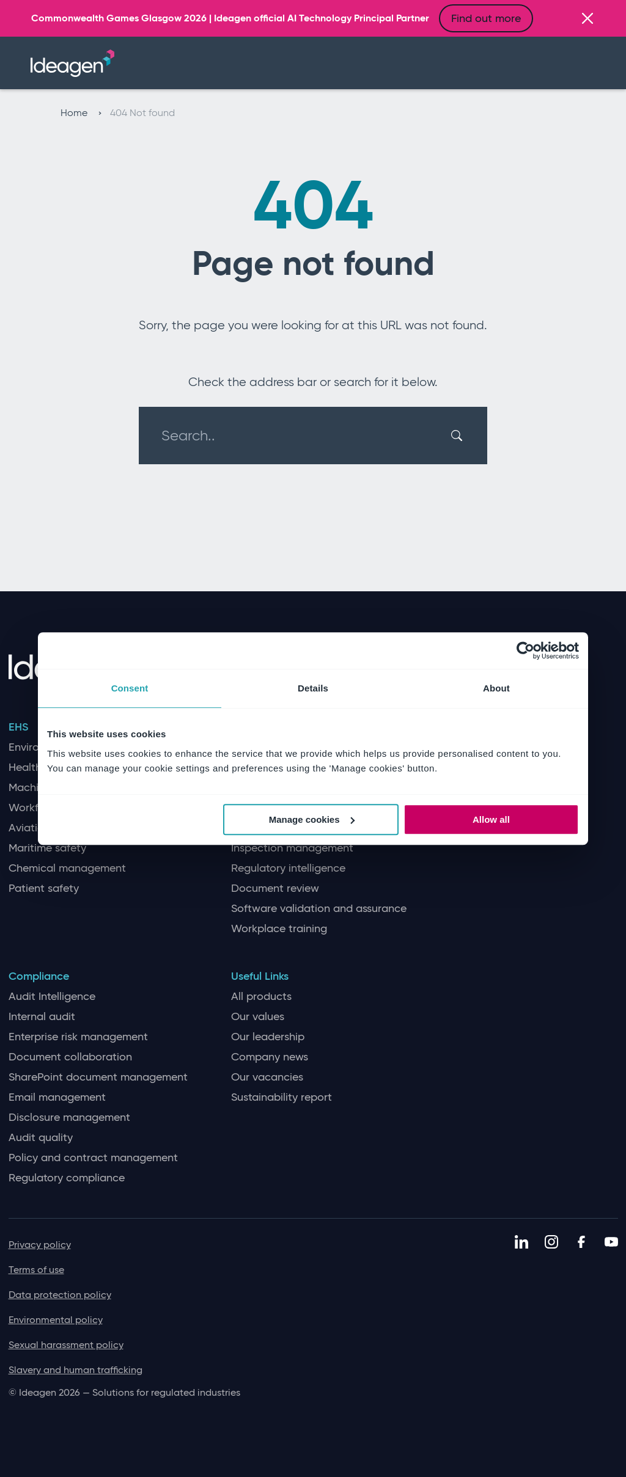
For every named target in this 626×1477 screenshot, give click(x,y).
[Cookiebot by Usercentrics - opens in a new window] (525, 650)
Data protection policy (60, 1294)
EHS (18, 727)
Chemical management (67, 868)
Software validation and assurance (319, 908)
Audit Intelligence (52, 996)
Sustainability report (281, 1097)
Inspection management (292, 848)
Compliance (39, 976)
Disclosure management (69, 1117)
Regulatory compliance (67, 1178)
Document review (275, 888)
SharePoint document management (98, 1077)
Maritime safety (47, 848)
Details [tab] (313, 688)
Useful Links (260, 976)
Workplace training (279, 928)
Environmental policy (56, 1320)
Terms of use (36, 1269)
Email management (57, 1097)
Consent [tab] (130, 688)
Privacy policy (40, 1244)
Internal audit (42, 1016)
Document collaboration (70, 1057)
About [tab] (496, 688)
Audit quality (41, 1137)
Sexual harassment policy (66, 1345)
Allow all (491, 819)
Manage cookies (312, 819)
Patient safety (44, 888)
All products (261, 996)
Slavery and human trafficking (75, 1370)
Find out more (486, 18)
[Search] (458, 435)
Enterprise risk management (78, 1036)
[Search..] (305, 435)
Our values (257, 1016)
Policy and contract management (93, 1157)
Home (81, 113)
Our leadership (267, 1036)
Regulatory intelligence (288, 868)
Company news (269, 1057)
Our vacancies (267, 1077)
